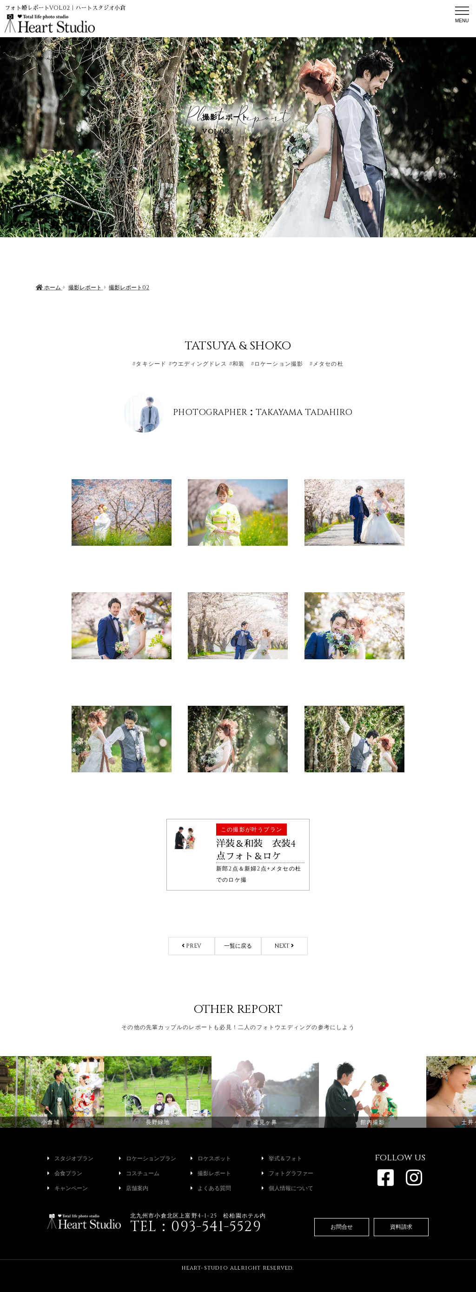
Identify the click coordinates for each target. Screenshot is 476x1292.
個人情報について (287, 1188)
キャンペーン (67, 1188)
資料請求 (401, 1227)
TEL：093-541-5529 (195, 1226)
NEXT (284, 946)
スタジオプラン (70, 1158)
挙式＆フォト (282, 1158)
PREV (191, 946)
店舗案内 (133, 1188)
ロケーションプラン (147, 1158)
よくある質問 (211, 1188)
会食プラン (64, 1173)
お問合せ (342, 1227)
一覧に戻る (238, 946)
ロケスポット (211, 1158)
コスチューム (139, 1173)
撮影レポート (211, 1173)
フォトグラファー (287, 1173)
